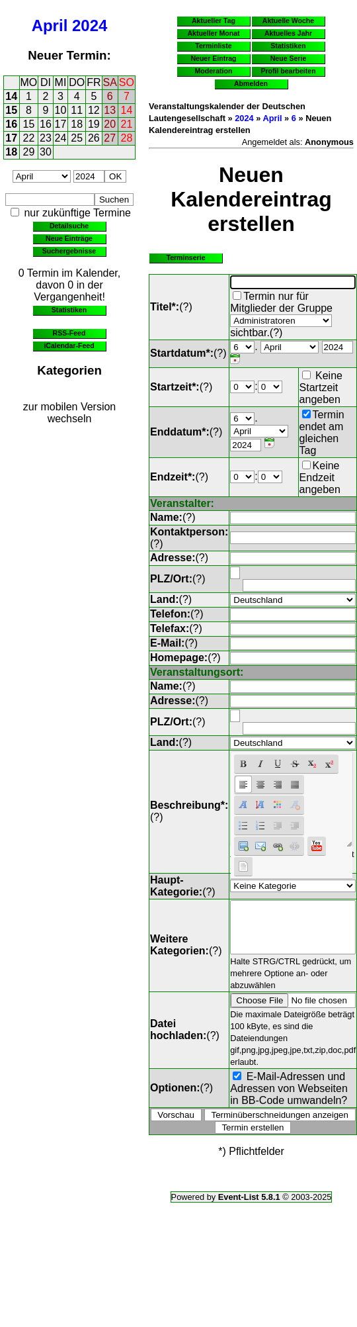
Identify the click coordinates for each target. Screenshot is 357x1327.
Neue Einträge (69, 238)
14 (11, 96)
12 (94, 110)
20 (110, 124)
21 (127, 124)
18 (77, 124)
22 (29, 138)
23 (46, 138)
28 (127, 138)
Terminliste (213, 46)
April (50, 25)
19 (94, 124)
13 (110, 110)
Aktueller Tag (213, 20)
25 (77, 138)
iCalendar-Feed (69, 345)
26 (94, 138)
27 (110, 138)
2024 (89, 25)
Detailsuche (69, 226)
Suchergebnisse (69, 251)
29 (29, 152)
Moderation (214, 71)
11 (77, 110)
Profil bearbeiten (287, 71)
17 (61, 124)
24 (61, 138)
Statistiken (69, 310)
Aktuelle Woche (288, 20)
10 (61, 110)
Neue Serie (288, 58)
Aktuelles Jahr (288, 33)
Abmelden (251, 83)
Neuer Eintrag (213, 58)
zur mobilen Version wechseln (69, 412)
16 (11, 124)
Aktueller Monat (213, 33)
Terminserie (185, 257)
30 (46, 152)
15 (11, 110)
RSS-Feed (69, 333)
